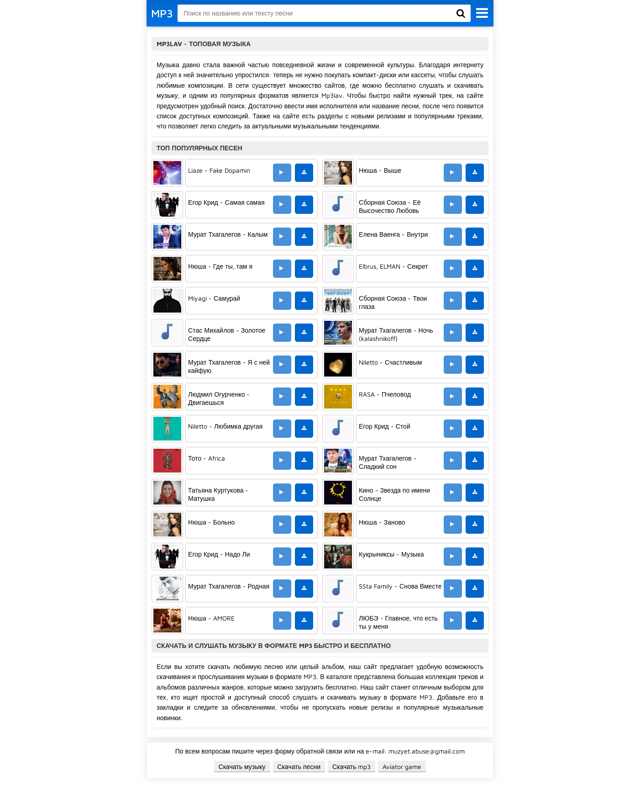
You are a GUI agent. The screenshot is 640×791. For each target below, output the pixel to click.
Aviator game (402, 766)
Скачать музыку (242, 766)
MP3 (162, 13)
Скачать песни (299, 766)
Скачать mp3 (351, 766)
